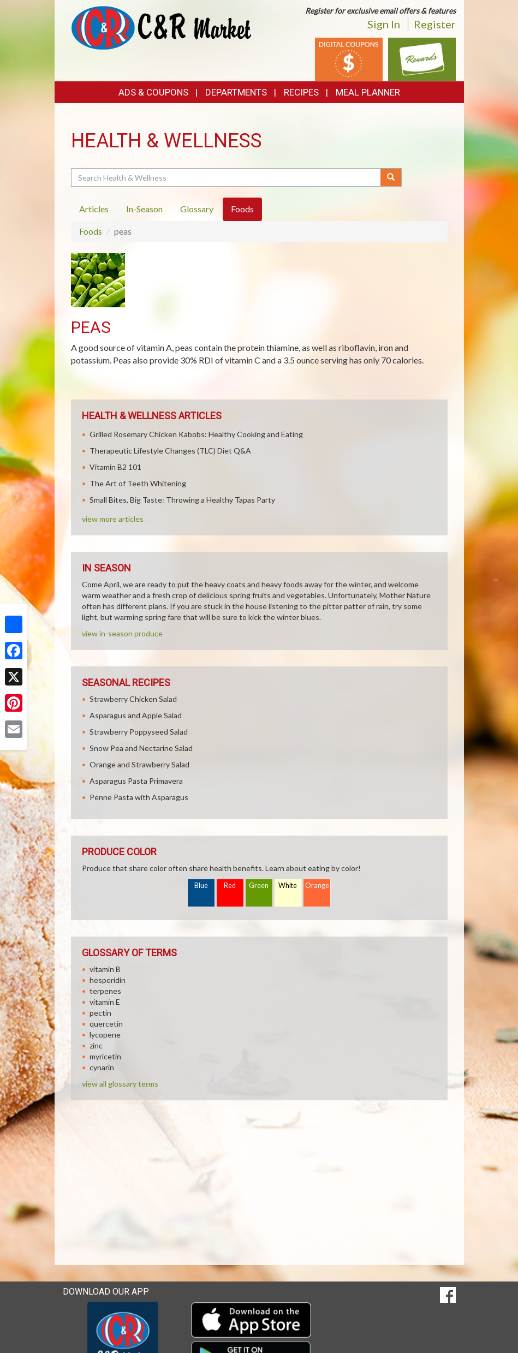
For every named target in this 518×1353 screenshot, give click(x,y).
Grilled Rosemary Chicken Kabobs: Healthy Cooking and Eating (196, 434)
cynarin (102, 1067)
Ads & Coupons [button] (153, 92)
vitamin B (105, 969)
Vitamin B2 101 (115, 467)
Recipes (301, 92)
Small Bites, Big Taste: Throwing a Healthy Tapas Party (182, 499)
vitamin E (105, 1001)
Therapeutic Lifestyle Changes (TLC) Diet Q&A (170, 450)
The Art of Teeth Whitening (138, 483)
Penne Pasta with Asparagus (139, 797)
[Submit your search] (391, 177)
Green (259, 885)
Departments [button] (236, 92)
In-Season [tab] (144, 209)
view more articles (113, 518)
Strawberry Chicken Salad (133, 699)
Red (230, 885)
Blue (201, 885)
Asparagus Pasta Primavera (136, 780)
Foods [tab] (242, 209)
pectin (100, 1012)
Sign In (383, 24)
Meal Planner (368, 92)
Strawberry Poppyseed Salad (139, 731)
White (287, 885)
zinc (96, 1045)
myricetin (105, 1056)
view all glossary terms (120, 1083)
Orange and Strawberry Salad (139, 764)
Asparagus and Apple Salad (136, 715)
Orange (317, 885)
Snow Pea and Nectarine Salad (141, 748)
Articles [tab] (94, 209)
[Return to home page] (161, 27)
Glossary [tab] (196, 209)
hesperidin (108, 980)
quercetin (106, 1023)
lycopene (105, 1034)
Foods (90, 231)
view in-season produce (122, 633)
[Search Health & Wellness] (227, 177)
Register (435, 24)
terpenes (105, 991)
